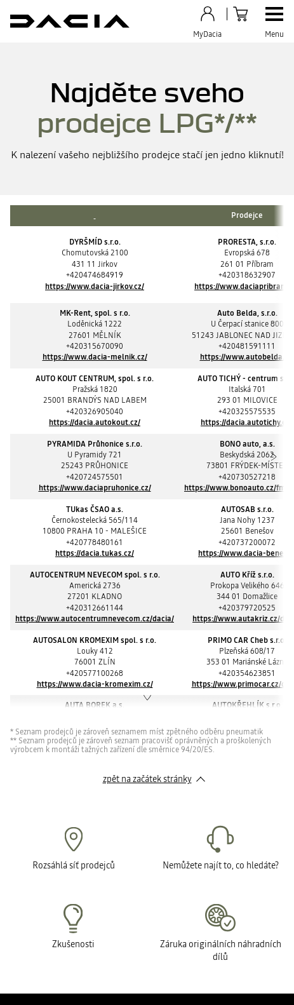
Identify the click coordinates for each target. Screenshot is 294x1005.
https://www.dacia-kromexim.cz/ (95, 684)
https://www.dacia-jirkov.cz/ (94, 286)
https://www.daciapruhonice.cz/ (95, 488)
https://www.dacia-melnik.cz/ (95, 357)
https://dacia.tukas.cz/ (94, 553)
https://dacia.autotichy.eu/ (247, 422)
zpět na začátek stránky (147, 778)
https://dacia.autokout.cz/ (94, 422)
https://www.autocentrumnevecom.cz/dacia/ (94, 619)
